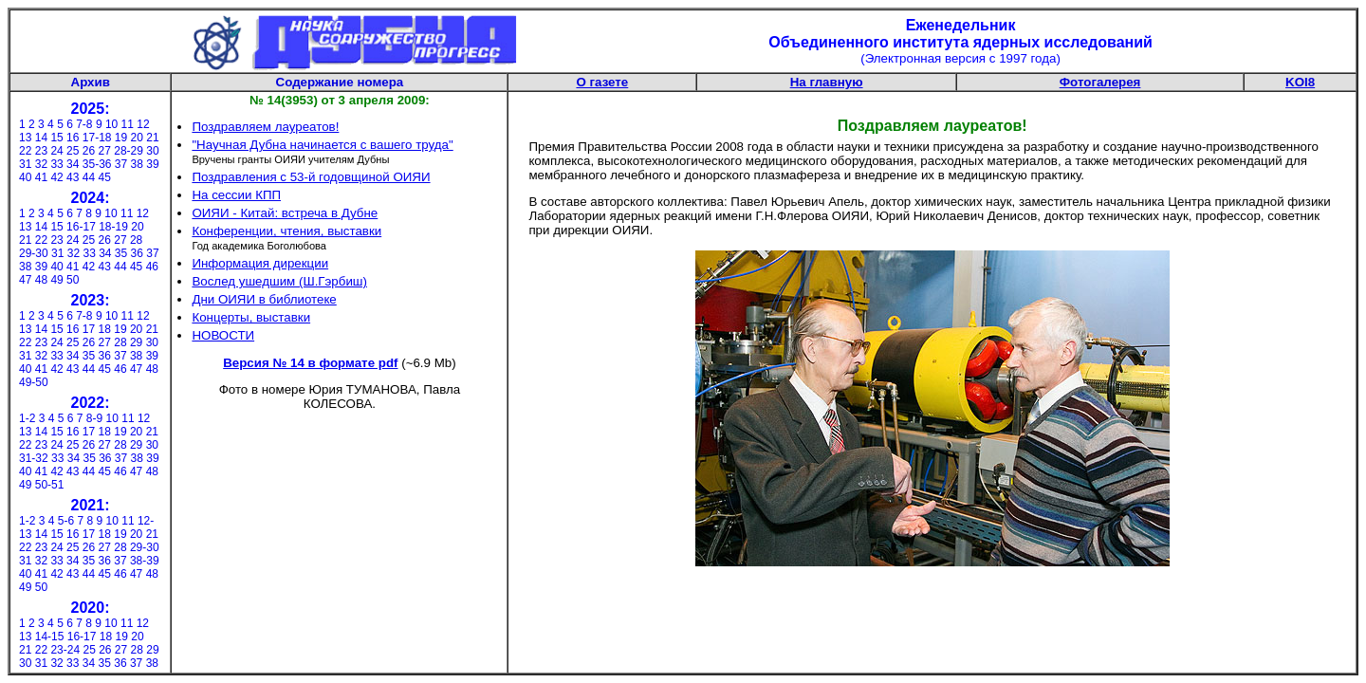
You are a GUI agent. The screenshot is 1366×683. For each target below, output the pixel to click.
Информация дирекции (260, 263)
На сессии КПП (236, 195)
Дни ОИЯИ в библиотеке (264, 299)
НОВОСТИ (223, 335)
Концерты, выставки (251, 317)
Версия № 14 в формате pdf (310, 363)
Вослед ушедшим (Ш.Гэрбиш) (279, 281)
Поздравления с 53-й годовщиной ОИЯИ (311, 177)
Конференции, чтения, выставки (286, 231)
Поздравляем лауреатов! (265, 127)
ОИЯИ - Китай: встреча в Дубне (285, 213)
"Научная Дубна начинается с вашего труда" (322, 145)
